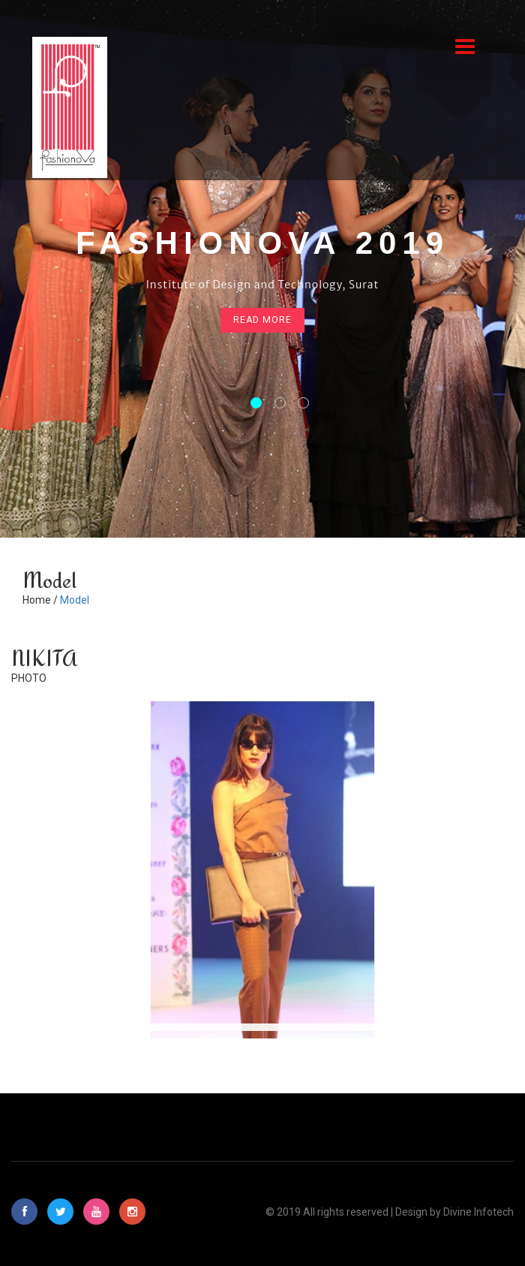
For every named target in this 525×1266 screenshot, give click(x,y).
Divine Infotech (478, 1212)
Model (74, 600)
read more (262, 320)
